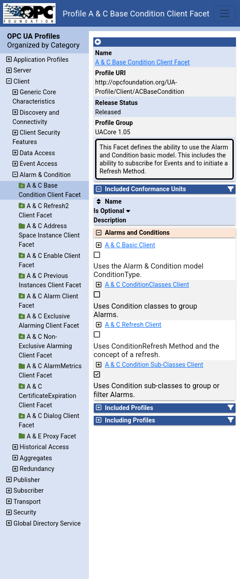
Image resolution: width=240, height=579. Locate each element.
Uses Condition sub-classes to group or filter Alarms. (157, 390)
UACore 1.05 (112, 132)
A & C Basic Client (130, 245)
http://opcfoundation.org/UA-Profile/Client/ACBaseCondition (139, 87)
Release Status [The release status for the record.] (116, 102)
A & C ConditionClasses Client (147, 284)
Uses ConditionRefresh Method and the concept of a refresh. (157, 350)
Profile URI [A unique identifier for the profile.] (110, 72)
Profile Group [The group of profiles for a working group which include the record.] (114, 122)
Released (108, 112)
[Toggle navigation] (224, 13)
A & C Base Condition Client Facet (142, 62)
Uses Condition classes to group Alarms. (145, 310)
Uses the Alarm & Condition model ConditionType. (149, 270)
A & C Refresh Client (133, 324)
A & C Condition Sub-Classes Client (154, 364)
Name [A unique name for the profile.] (103, 52)
